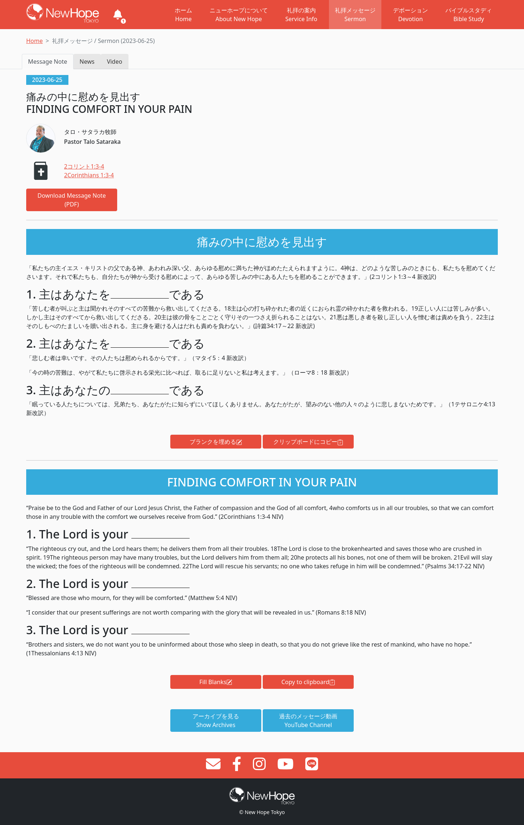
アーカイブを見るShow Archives (215, 720)
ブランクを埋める (216, 442)
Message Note (47, 62)
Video (114, 62)
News (87, 62)
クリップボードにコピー (308, 442)
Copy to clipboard (308, 682)
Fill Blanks (215, 682)
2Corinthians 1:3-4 (89, 175)
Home (34, 41)
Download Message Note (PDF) (71, 200)
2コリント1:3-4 (84, 166)
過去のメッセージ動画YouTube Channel (308, 720)
